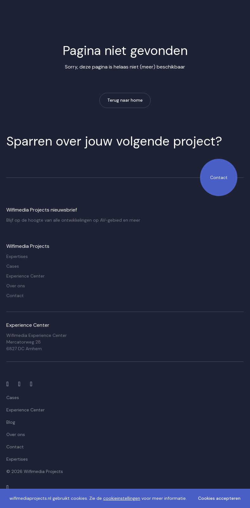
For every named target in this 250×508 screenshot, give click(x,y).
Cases (12, 266)
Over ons (15, 286)
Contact (219, 177)
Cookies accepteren (219, 498)
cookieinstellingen (121, 498)
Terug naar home (125, 100)
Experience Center (25, 276)
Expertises (17, 256)
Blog (10, 422)
